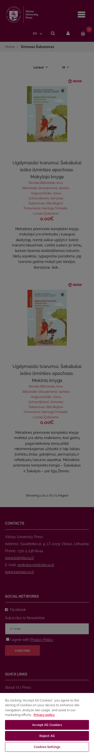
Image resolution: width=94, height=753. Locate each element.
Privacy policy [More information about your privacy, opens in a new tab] (44, 715)
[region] (47, 722)
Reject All (47, 736)
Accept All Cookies (47, 725)
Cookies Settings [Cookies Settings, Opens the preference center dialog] (47, 747)
